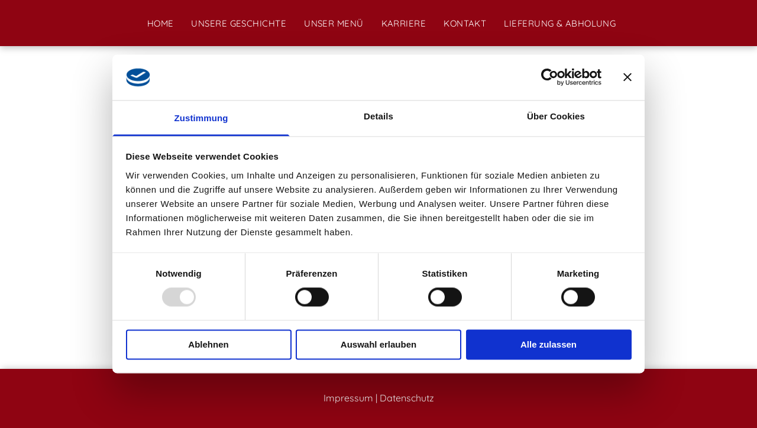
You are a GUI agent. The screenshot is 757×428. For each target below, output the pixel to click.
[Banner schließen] (627, 77)
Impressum (348, 398)
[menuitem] (160, 23)
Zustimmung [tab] (201, 118)
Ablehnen (208, 344)
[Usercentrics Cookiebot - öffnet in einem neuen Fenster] (549, 77)
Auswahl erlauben (378, 344)
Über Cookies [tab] (556, 116)
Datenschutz (407, 398)
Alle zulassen (548, 344)
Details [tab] (378, 116)
